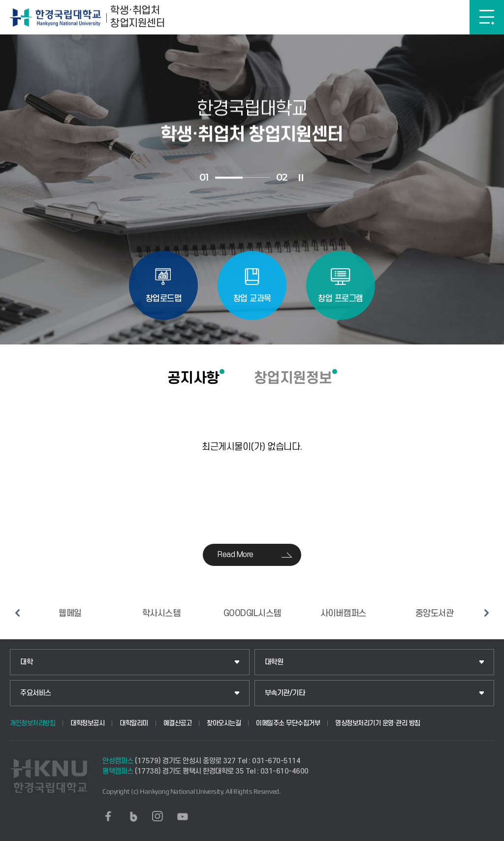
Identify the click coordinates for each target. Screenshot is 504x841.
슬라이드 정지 (301, 177)
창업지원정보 (293, 378)
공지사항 (193, 378)
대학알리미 (134, 723)
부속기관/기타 (285, 693)
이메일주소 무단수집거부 (288, 723)
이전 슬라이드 (17, 612)
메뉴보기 (487, 17)
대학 (26, 662)
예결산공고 (177, 723)
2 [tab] (256, 177)
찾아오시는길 (224, 723)
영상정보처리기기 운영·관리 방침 (377, 723)
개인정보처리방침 (32, 723)
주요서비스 (35, 693)
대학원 (274, 662)
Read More (235, 554)
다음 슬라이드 (486, 612)
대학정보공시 (87, 723)
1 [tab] (229, 178)
